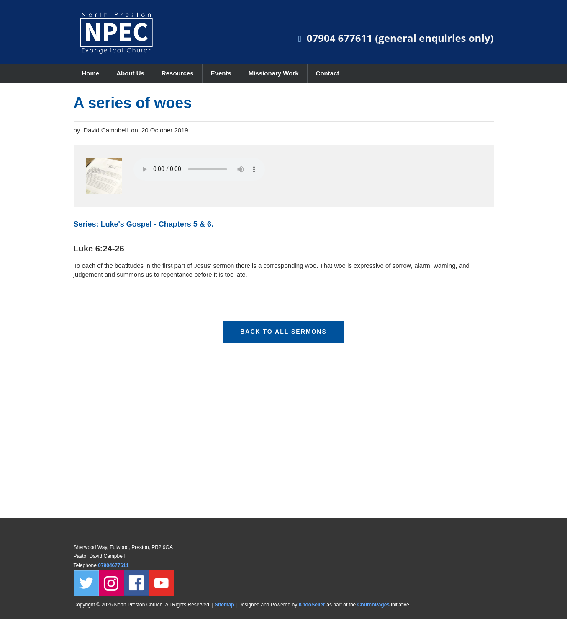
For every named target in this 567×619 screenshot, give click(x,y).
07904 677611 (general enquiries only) (400, 38)
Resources (178, 73)
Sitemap (224, 605)
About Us (130, 73)
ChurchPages (373, 605)
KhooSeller (312, 605)
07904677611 (114, 565)
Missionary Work (274, 73)
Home (91, 73)
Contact (327, 73)
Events (221, 73)
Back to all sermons (283, 331)
